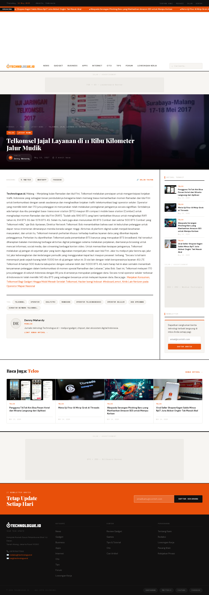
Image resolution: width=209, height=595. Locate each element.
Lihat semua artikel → (36, 332)
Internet (97, 65)
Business (73, 65)
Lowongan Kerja (147, 65)
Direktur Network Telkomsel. (23, 308)
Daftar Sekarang (188, 499)
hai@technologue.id (18, 558)
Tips (118, 65)
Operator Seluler (116, 302)
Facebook (57, 180)
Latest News (37, 127)
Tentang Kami (166, 3)
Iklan (190, 3)
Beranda (10, 127)
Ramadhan (66, 302)
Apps (85, 65)
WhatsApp (42, 180)
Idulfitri (50, 302)
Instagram (150, 590)
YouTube (181, 590)
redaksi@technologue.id (20, 555)
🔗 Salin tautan (145, 180)
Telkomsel (19, 302)
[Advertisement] (104, 36)
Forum (129, 65)
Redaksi (180, 3)
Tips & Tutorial (114, 542)
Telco (22, 127)
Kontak (199, 3)
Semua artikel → (193, 372)
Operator (35, 302)
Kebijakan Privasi (166, 553)
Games (110, 537)
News (46, 65)
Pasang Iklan (164, 548)
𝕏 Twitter (26, 180)
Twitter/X (166, 590)
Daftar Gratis (184, 346)
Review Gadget (114, 531)
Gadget (58, 65)
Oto (109, 65)
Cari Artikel (112, 553)
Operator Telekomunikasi (88, 302)
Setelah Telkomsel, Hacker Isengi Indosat (79, 281)
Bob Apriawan (137, 302)
